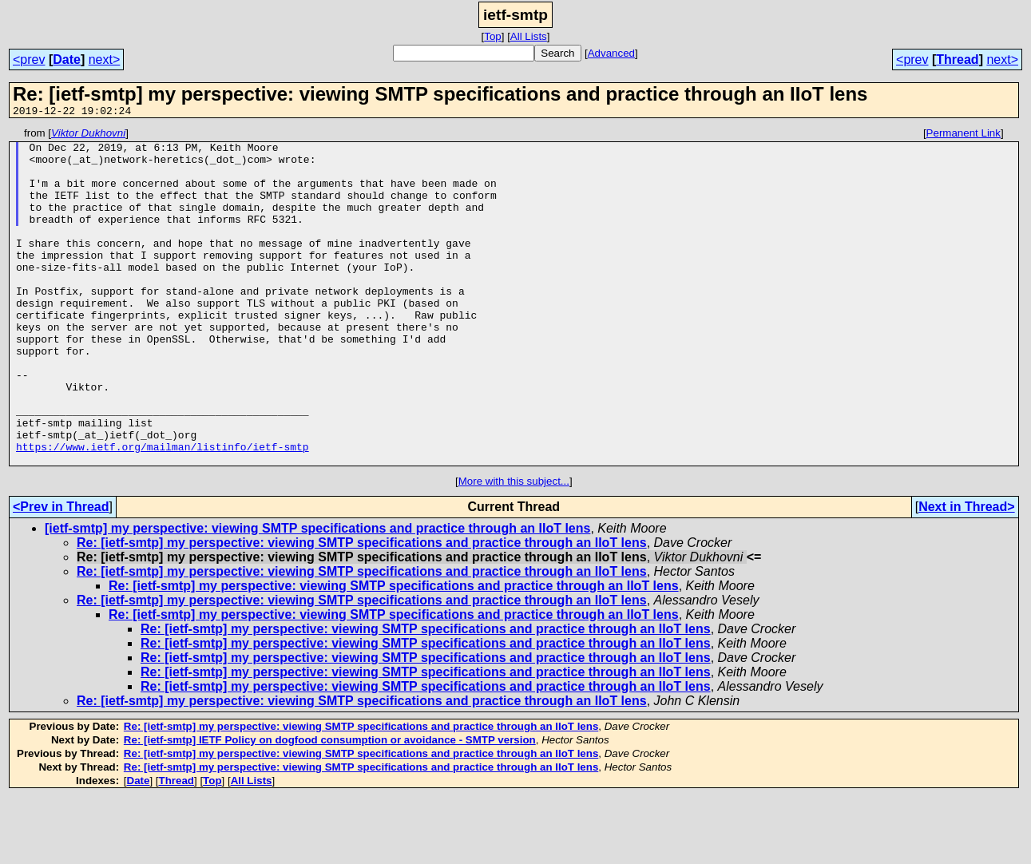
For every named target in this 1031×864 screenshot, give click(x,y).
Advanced (611, 53)
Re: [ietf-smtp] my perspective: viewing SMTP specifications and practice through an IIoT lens (362, 609)
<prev (29, 59)
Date (67, 59)
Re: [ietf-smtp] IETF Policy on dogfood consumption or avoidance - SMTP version (330, 807)
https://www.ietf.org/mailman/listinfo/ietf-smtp (162, 511)
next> (105, 59)
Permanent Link (963, 135)
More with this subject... (513, 548)
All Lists (528, 36)
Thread (957, 59)
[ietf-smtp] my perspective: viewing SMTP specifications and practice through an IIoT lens (317, 595)
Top (493, 36)
